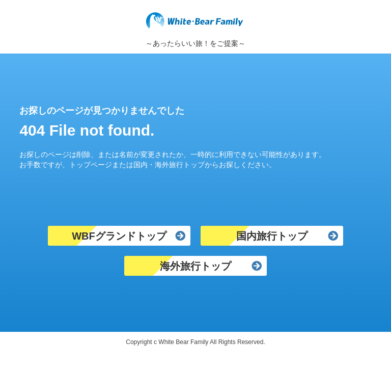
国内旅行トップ (272, 236)
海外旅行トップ (195, 266)
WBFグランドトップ (119, 236)
